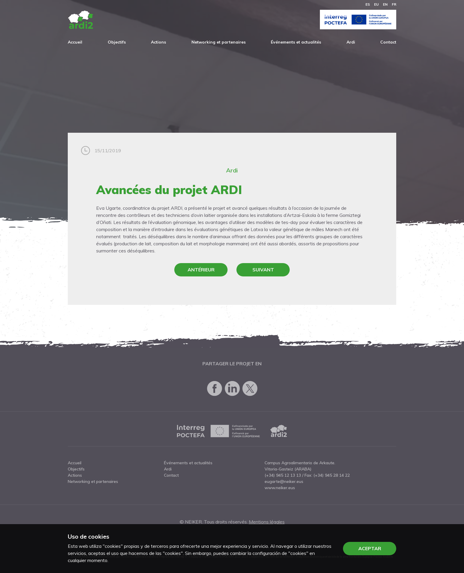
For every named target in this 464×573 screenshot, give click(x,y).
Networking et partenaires (218, 42)
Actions (158, 42)
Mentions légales (267, 522)
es (367, 4)
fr (394, 4)
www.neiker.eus (280, 487)
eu (376, 4)
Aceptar (369, 548)
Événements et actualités (296, 42)
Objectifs (117, 42)
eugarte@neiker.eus (284, 481)
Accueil (75, 42)
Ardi (351, 42)
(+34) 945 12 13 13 (283, 475)
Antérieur (201, 270)
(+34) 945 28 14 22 (331, 475)
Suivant (263, 270)
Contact (388, 42)
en (385, 4)
